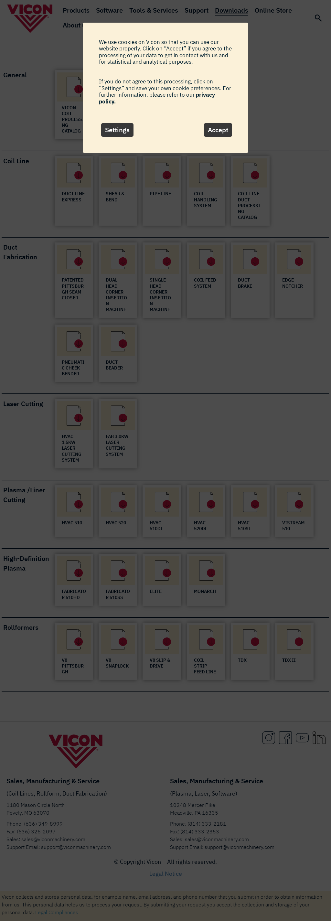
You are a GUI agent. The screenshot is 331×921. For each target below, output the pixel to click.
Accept (218, 129)
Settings (117, 129)
